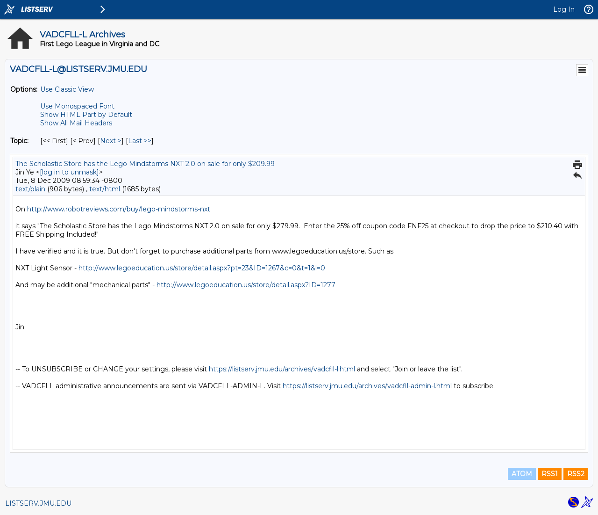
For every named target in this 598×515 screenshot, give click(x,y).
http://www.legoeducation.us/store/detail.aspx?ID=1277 (246, 285)
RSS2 (575, 474)
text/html (104, 189)
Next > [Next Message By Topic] (110, 141)
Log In (564, 9)
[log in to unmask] (69, 172)
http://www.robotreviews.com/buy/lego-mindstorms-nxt (118, 209)
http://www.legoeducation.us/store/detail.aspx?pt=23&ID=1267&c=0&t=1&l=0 (201, 268)
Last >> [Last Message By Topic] (139, 141)
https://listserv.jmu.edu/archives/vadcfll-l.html (282, 369)
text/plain (30, 189)
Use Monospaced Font (77, 106)
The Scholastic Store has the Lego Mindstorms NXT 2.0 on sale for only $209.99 (145, 164)
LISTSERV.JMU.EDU (38, 503)
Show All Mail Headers (76, 123)
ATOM (522, 474)
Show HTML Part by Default (86, 114)
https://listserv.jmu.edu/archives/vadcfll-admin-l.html (367, 386)
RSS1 (549, 474)
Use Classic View (67, 89)
